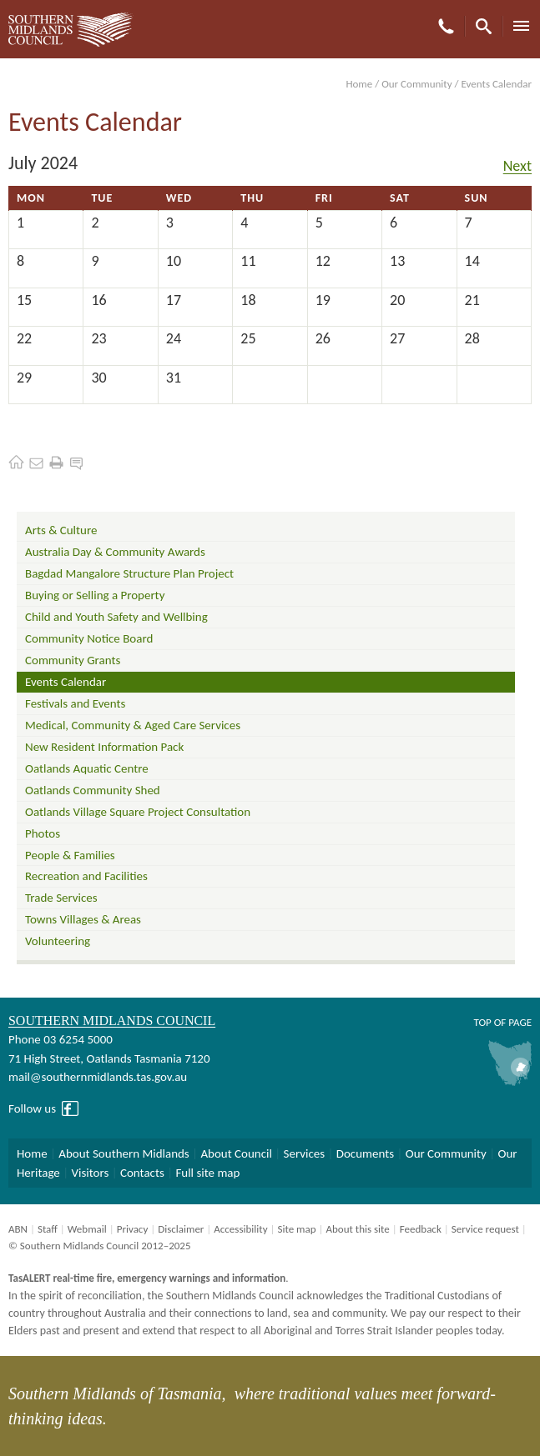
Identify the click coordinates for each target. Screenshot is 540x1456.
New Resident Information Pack (104, 746)
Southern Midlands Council (111, 1020)
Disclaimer (181, 1229)
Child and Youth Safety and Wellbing (116, 616)
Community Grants (72, 660)
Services (305, 1153)
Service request (485, 1229)
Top (482, 1022)
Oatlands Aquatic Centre (87, 768)
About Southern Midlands (123, 1153)
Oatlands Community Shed (92, 790)
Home (359, 84)
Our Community (416, 84)
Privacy (133, 1229)
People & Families (70, 855)
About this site (357, 1229)
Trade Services (61, 897)
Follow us (32, 1108)
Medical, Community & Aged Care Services (132, 725)
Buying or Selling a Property (94, 595)
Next (517, 166)
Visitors (90, 1172)
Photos (42, 833)
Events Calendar (65, 681)
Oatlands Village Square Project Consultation (137, 811)
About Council (236, 1153)
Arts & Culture (61, 530)
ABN (18, 1229)
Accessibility (240, 1229)
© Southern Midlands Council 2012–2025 (99, 1245)
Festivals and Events (75, 703)
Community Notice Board (89, 638)
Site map (296, 1229)
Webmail (87, 1229)
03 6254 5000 (78, 1039)
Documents (365, 1153)
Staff (48, 1229)
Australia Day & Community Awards (115, 551)
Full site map (207, 1172)
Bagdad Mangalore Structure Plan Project (129, 573)
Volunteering (57, 940)
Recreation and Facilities (86, 875)
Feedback (421, 1229)
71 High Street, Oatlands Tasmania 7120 (108, 1058)
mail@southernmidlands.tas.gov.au (97, 1076)
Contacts (142, 1172)
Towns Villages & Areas (83, 919)
